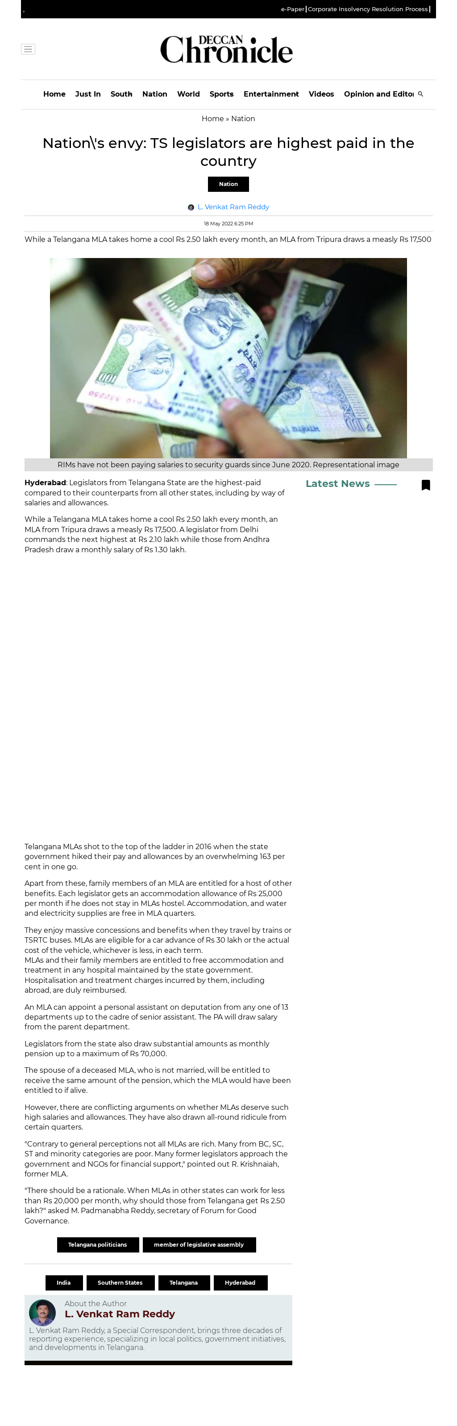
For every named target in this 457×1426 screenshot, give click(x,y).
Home (54, 94)
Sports (222, 94)
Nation (154, 94)
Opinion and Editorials (386, 94)
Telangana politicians (98, 1244)
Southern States (121, 1282)
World (188, 94)
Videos (321, 94)
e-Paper (292, 9)
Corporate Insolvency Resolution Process (368, 9)
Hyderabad (241, 1282)
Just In (88, 94)
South (122, 94)
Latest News (338, 484)
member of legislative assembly (199, 1244)
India (64, 1282)
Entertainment (271, 94)
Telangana (184, 1282)
